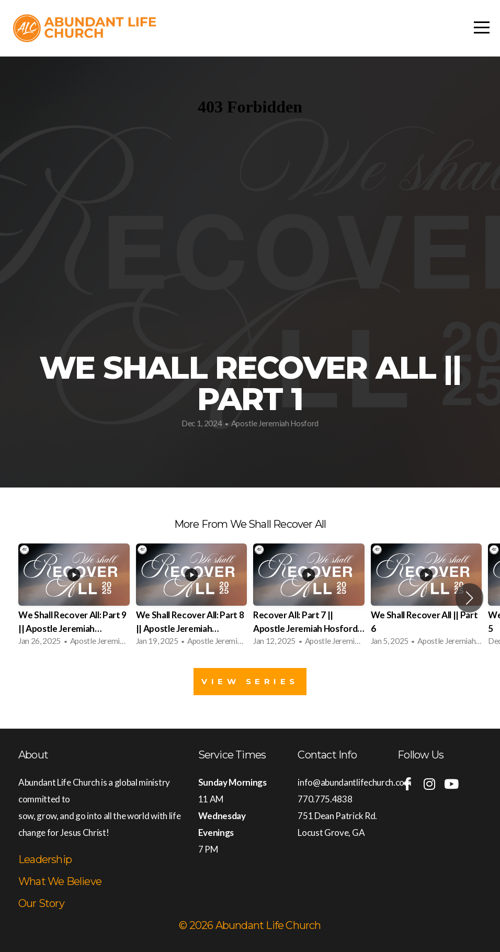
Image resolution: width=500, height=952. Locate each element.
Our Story (41, 903)
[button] (469, 597)
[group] (74, 597)
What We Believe (59, 881)
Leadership (45, 859)
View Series (250, 681)
